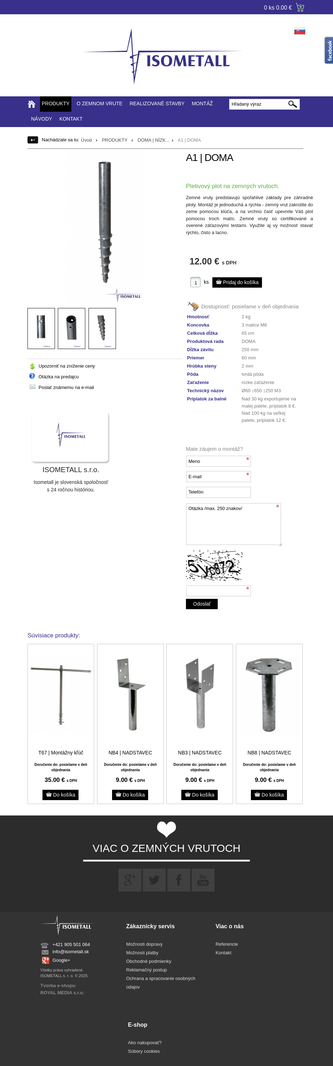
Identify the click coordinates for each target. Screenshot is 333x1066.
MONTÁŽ (202, 103)
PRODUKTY (56, 103)
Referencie (227, 944)
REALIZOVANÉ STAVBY (157, 103)
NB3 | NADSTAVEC (200, 753)
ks (206, 282)
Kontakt (223, 952)
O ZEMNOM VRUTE (99, 103)
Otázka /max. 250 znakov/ (234, 524)
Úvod (86, 140)
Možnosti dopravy (144, 944)
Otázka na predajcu (59, 376)
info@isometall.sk (70, 951)
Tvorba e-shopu (57, 985)
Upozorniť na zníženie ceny (67, 366)
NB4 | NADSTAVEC (130, 753)
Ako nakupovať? (145, 1042)
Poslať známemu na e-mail (66, 387)
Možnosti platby (142, 952)
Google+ (61, 960)
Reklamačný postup (146, 969)
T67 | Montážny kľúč (60, 753)
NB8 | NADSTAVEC (269, 753)
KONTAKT (70, 119)
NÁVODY (41, 119)
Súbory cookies (144, 1051)
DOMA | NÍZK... (153, 140)
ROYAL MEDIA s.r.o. (62, 992)
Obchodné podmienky (148, 961)
